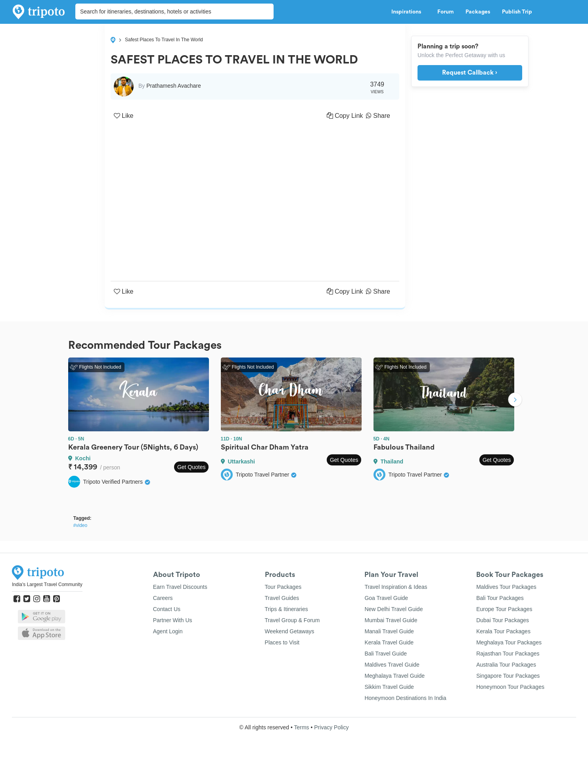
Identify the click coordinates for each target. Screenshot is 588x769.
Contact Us (166, 609)
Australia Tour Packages (506, 664)
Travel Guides (282, 598)
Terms (301, 727)
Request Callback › (469, 72)
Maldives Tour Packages (506, 587)
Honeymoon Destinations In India (405, 698)
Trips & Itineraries (286, 609)
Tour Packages (283, 587)
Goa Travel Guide (386, 598)
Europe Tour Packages (504, 609)
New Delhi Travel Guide (393, 609)
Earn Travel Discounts (180, 587)
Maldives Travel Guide (391, 664)
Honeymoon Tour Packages (510, 687)
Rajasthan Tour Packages (507, 653)
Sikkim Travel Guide (389, 687)
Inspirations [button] (408, 12)
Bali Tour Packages (500, 598)
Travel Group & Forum (292, 620)
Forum (445, 12)
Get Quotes (191, 467)
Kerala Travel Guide (389, 642)
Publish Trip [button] (519, 12)
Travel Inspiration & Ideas (395, 587)
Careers (163, 598)
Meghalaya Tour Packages (509, 642)
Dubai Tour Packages (502, 620)
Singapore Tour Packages (508, 676)
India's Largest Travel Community (47, 584)
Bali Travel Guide (385, 653)
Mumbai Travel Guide (390, 620)
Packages (477, 12)
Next (515, 400)
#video (80, 525)
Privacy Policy (331, 727)
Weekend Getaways (289, 631)
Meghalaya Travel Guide (394, 676)
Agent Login (168, 631)
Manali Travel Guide (389, 631)
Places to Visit (282, 642)
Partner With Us (172, 620)
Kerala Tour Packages (503, 631)
